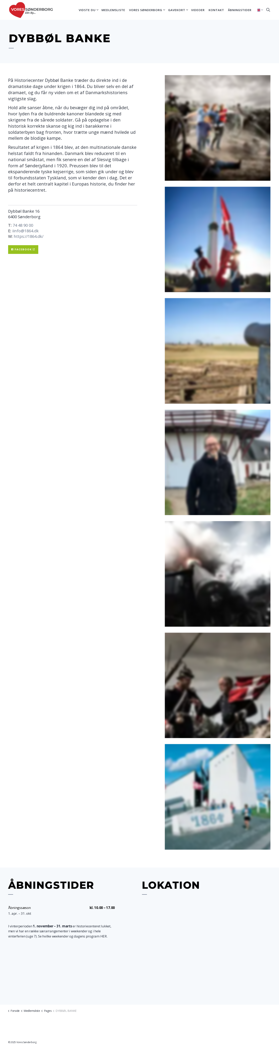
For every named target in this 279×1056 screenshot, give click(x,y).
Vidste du (87, 10)
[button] (217, 128)
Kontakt (216, 10)
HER (103, 936)
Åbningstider (239, 10)
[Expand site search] (268, 10)
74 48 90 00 (23, 225)
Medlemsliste (113, 10)
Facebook (23, 249)
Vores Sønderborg (145, 10)
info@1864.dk (26, 230)
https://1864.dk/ (28, 236)
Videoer (198, 10)
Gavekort (176, 10)
